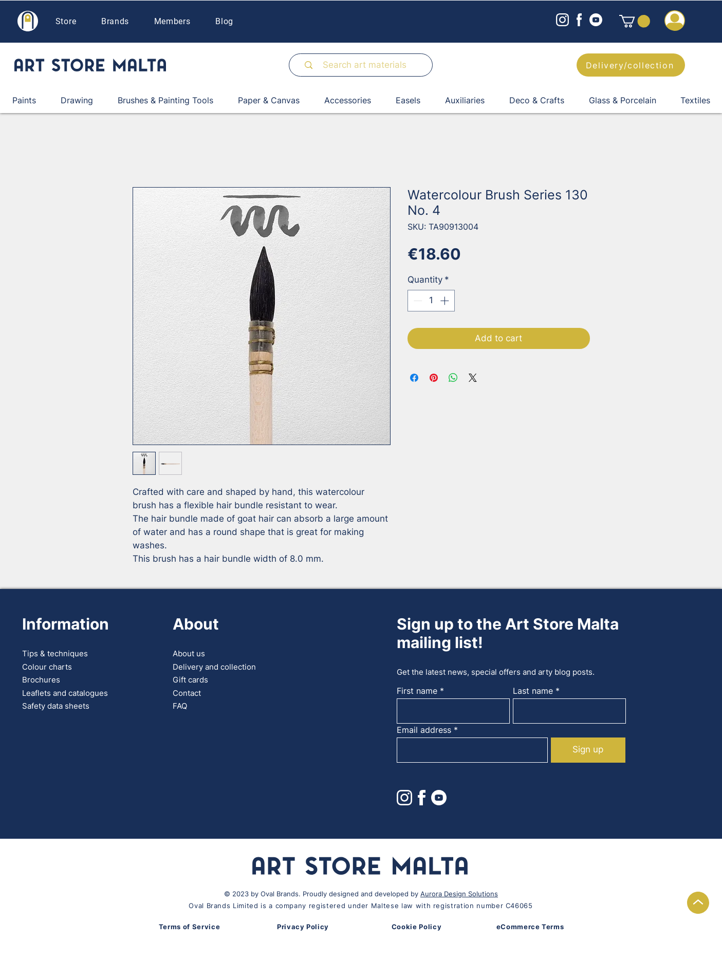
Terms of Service (189, 927)
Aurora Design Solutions (459, 894)
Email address (424, 730)
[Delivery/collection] (631, 65)
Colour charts (47, 667)
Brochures (41, 680)
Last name (533, 691)
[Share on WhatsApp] (453, 378)
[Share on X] (473, 378)
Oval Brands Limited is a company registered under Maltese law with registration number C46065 (360, 905)
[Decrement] (416, 300)
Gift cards (190, 680)
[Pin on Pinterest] (434, 378)
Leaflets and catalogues (65, 693)
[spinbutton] (431, 300)
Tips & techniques (55, 653)
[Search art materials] (365, 65)
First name (417, 691)
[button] (634, 21)
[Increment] (445, 300)
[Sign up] (588, 750)
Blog (224, 21)
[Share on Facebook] (414, 378)
